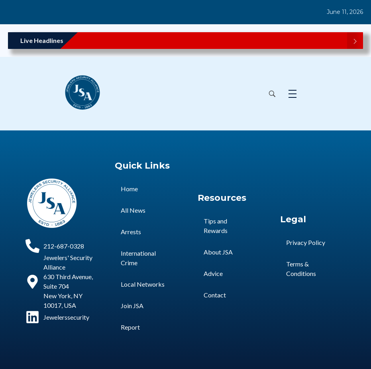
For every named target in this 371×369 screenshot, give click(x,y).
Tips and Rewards (216, 225)
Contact (215, 295)
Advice (213, 273)
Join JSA (132, 305)
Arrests (131, 231)
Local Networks (143, 284)
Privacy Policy (305, 242)
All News (133, 210)
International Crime (138, 257)
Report (130, 327)
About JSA (218, 252)
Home (129, 188)
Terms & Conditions (301, 268)
